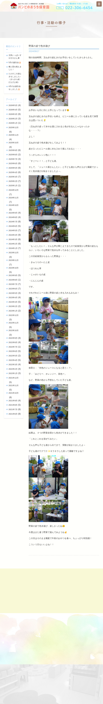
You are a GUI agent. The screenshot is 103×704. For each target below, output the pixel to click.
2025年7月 (13, 159)
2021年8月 (13, 405)
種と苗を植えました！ (15, 68)
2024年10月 (14, 205)
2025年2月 (13, 181)
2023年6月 (13, 289)
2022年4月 (13, 360)
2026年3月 (13, 114)
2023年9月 (13, 275)
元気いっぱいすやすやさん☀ (15, 56)
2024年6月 (13, 226)
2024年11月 (14, 198)
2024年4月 (13, 235)
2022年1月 (13, 373)
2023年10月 (14, 268)
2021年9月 (13, 401)
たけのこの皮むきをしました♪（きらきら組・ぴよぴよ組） (15, 78)
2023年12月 (14, 253)
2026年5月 (13, 105)
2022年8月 (13, 342)
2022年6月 (13, 351)
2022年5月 (13, 356)
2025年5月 (13, 168)
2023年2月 (13, 306)
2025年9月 (13, 150)
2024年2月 (13, 244)
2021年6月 (13, 414)
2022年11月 (14, 323)
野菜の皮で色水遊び (39, 46)
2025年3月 (13, 177)
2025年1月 (13, 185)
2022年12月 (14, 315)
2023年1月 (13, 311)
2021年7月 (13, 409)
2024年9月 (13, 213)
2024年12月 (14, 190)
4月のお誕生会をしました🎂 (15, 87)
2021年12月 (14, 378)
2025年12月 (14, 127)
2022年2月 (13, 369)
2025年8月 (13, 155)
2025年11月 (14, 135)
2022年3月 (13, 364)
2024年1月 (13, 248)
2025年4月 (13, 172)
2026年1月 (13, 123)
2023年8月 (13, 280)
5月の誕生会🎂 (15, 62)
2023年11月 (14, 260)
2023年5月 (13, 293)
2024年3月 (13, 239)
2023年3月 (13, 302)
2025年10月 (14, 143)
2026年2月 (13, 119)
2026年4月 (13, 110)
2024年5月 (13, 230)
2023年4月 (13, 297)
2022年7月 (13, 347)
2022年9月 (13, 338)
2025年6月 (13, 163)
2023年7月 (13, 284)
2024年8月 (13, 217)
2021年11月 (14, 385)
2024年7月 (13, 222)
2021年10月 (14, 393)
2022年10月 (14, 330)
